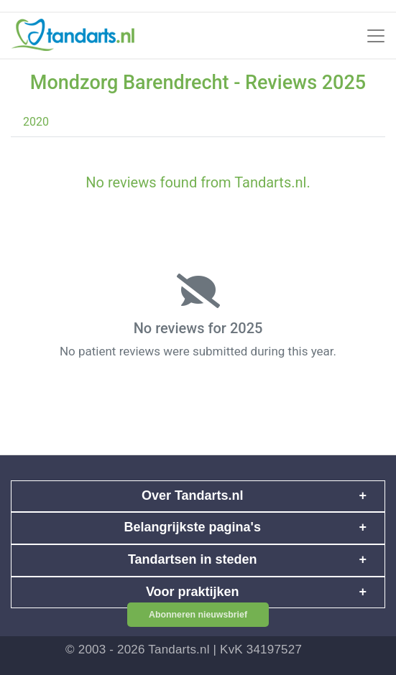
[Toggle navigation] (376, 36)
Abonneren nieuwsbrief (198, 615)
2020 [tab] (36, 122)
